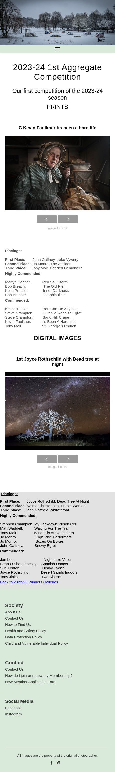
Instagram (13, 714)
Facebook (13, 708)
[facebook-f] (51, 763)
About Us (13, 612)
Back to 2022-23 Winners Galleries (29, 582)
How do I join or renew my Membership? (38, 675)
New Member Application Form (30, 682)
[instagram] (58, 763)
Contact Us (14, 618)
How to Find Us (18, 624)
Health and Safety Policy (25, 631)
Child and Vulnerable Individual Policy (36, 643)
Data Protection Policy (23, 637)
